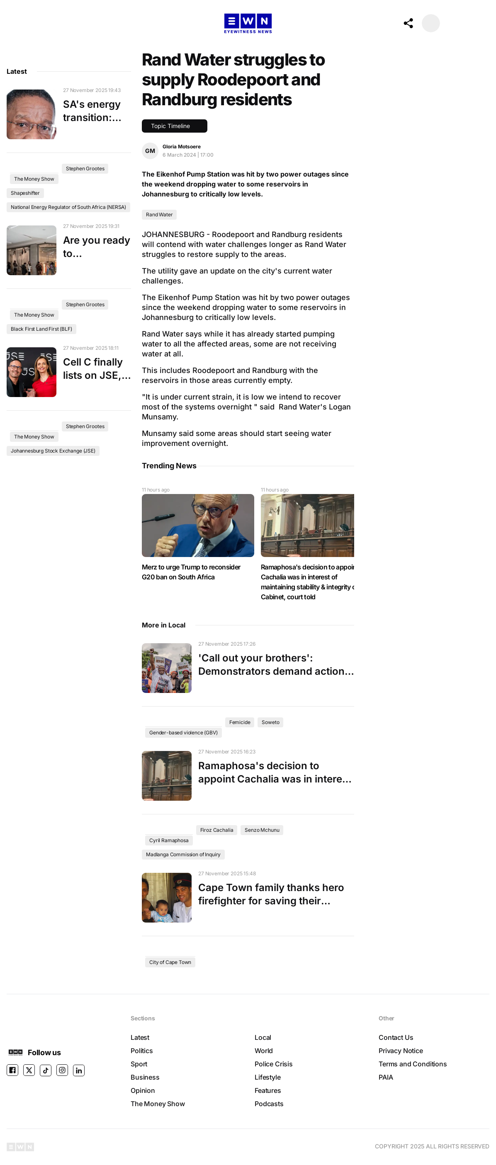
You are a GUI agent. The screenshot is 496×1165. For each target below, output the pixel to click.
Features (268, 1090)
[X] (29, 1070)
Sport (139, 1064)
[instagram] (62, 1070)
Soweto (270, 722)
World (264, 1050)
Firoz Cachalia (216, 830)
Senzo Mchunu (262, 830)
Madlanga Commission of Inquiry (183, 854)
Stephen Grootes (85, 168)
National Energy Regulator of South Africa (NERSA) (68, 207)
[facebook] (12, 1070)
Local (263, 1037)
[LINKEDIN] (79, 1070)
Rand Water (159, 214)
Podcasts (269, 1104)
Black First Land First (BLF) (41, 329)
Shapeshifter (25, 193)
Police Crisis (274, 1064)
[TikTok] (45, 1070)
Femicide (239, 722)
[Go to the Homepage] (248, 23)
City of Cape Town (170, 962)
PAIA (386, 1077)
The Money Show (34, 179)
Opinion (143, 1090)
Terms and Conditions (413, 1064)
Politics (142, 1050)
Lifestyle (268, 1077)
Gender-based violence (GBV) (183, 732)
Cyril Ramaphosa (169, 840)
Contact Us (396, 1037)
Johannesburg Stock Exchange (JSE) (53, 451)
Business (145, 1077)
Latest (140, 1037)
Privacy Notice (401, 1050)
